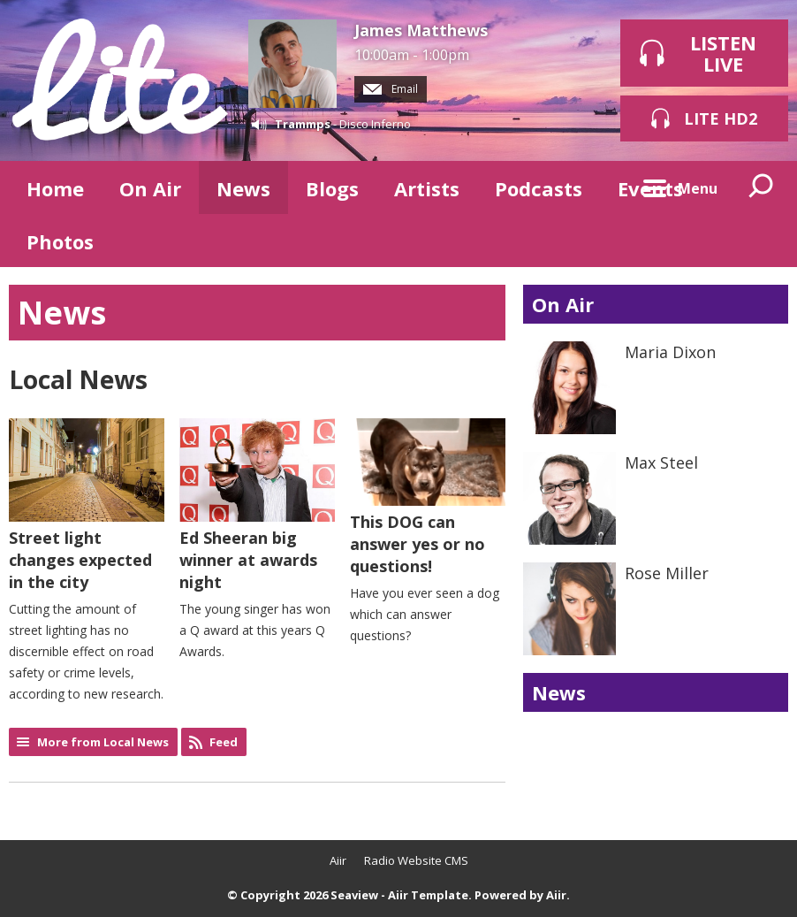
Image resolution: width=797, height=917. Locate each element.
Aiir (338, 860)
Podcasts (538, 188)
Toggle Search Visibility (761, 187)
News (243, 188)
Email (390, 88)
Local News (78, 379)
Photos (60, 241)
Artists (426, 188)
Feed (223, 742)
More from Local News (103, 742)
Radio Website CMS (416, 860)
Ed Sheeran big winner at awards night (257, 505)
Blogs (332, 188)
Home (55, 188)
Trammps (302, 124)
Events (650, 188)
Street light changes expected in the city (86, 505)
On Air (150, 188)
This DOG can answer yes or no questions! (427, 497)
